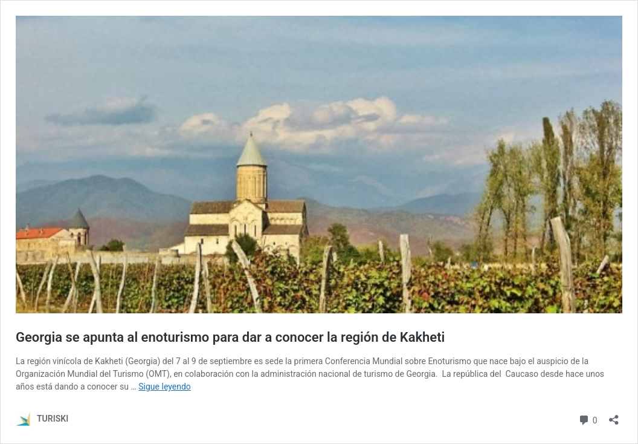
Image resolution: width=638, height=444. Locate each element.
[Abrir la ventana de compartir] (613, 415)
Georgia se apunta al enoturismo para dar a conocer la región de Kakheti (230, 337)
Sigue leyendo (164, 386)
